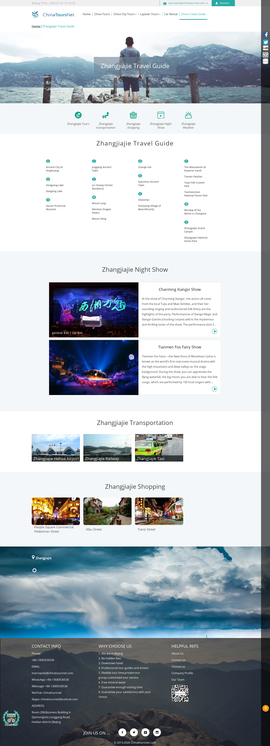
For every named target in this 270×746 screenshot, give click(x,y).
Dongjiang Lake (55, 185)
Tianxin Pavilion (193, 176)
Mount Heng (99, 218)
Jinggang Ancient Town (101, 168)
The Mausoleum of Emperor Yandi (195, 168)
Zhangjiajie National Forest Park (195, 239)
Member (225, 3)
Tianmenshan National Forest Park (195, 193)
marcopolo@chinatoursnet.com (186, 3)
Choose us (178, 666)
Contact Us (179, 660)
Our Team (178, 680)
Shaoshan (143, 199)
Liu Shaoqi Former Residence (102, 186)
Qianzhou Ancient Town (148, 183)
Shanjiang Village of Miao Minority (149, 207)
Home (36, 26)
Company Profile (182, 673)
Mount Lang (99, 203)
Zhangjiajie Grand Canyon (194, 229)
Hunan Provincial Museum (56, 207)
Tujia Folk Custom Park (194, 184)
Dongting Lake (54, 191)
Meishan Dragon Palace (101, 211)
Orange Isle (144, 167)
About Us (178, 653)
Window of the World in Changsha (195, 211)
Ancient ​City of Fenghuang (54, 168)
